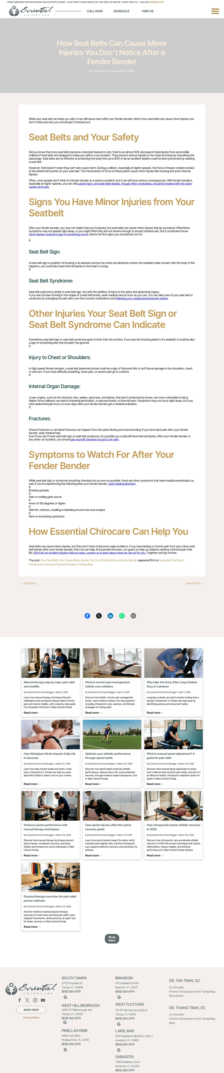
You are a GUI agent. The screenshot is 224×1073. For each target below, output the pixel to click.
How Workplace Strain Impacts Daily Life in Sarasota (50, 756)
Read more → (32, 712)
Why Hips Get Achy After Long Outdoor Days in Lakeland (172, 684)
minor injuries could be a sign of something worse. (59, 234)
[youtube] (43, 1000)
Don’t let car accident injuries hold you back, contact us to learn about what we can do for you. (90, 552)
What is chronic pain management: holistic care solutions (107, 684)
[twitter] (27, 1000)
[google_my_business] (65, 997)
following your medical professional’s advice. (142, 298)
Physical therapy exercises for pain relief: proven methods (50, 898)
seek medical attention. (122, 483)
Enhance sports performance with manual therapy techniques (46, 827)
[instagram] (35, 1000)
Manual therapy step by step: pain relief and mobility (49, 684)
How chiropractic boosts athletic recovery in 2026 (173, 827)
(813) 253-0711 (156, 2)
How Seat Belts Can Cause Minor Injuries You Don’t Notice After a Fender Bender (89, 560)
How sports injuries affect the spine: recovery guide (108, 827)
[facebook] (19, 1000)
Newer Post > (194, 583)
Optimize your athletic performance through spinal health (108, 756)
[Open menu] (215, 11)
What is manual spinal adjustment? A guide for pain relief (171, 756)
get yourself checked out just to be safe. (95, 439)
